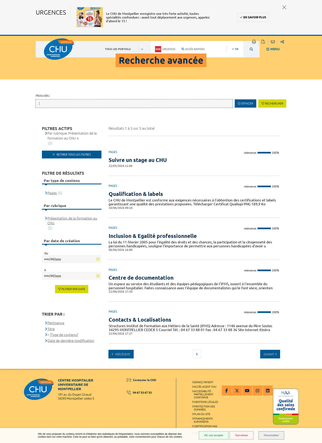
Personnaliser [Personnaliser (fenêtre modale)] (271, 435)
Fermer (284, 7)
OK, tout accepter (213, 435)
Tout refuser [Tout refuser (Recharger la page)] (241, 435)
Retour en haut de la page (315, 377)
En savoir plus (254, 17)
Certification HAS (205, 426)
